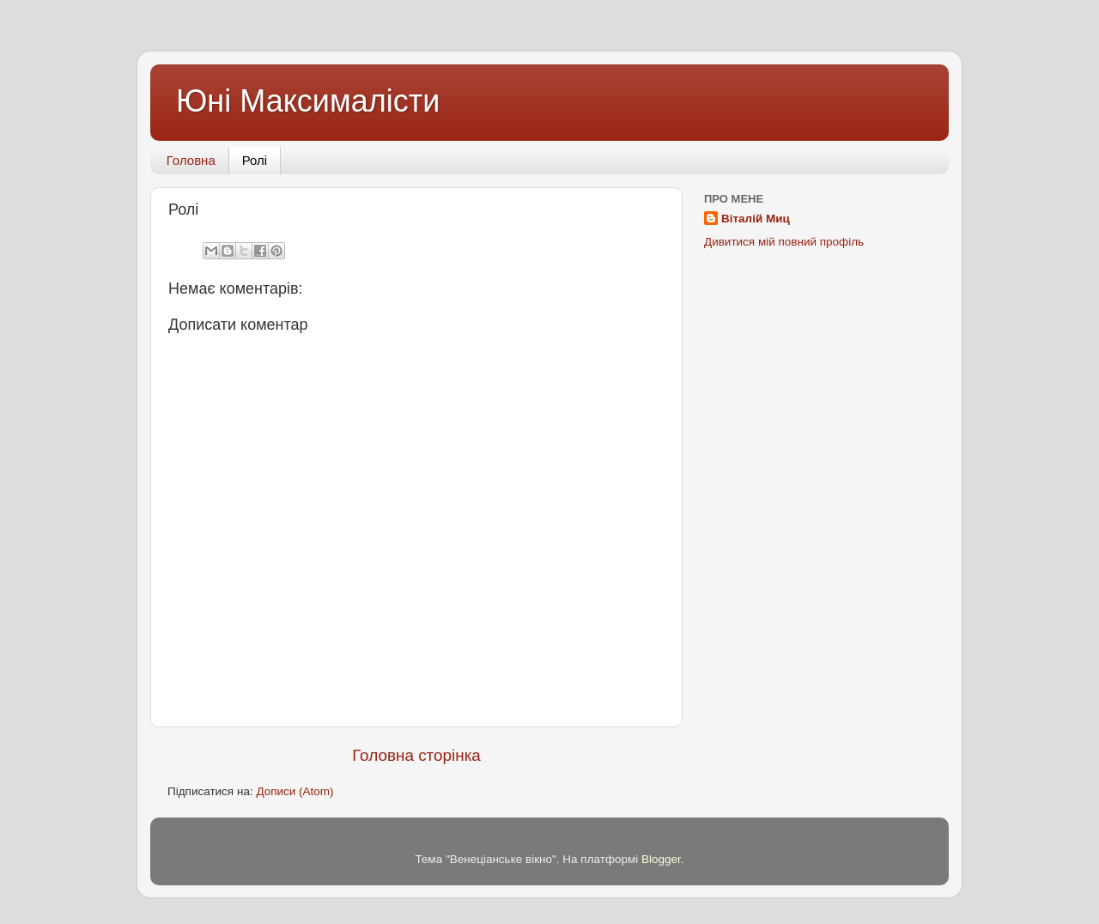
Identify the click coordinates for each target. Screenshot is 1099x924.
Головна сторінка (416, 755)
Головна (191, 160)
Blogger (661, 859)
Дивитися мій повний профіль (784, 241)
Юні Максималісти (308, 101)
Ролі (254, 160)
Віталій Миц (755, 218)
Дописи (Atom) (294, 791)
